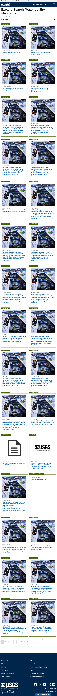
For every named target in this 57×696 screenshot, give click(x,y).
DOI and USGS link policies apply (39, 667)
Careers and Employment (37, 673)
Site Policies (4, 664)
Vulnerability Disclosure (7, 673)
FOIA (31, 660)
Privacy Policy (33, 664)
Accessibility (4, 660)
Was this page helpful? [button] (43, 694)
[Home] (5, 5)
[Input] (41, 4)
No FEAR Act (4, 670)
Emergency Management (37, 676)
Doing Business (5, 676)
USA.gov (32, 670)
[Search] (49, 4)
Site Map (3, 667)
